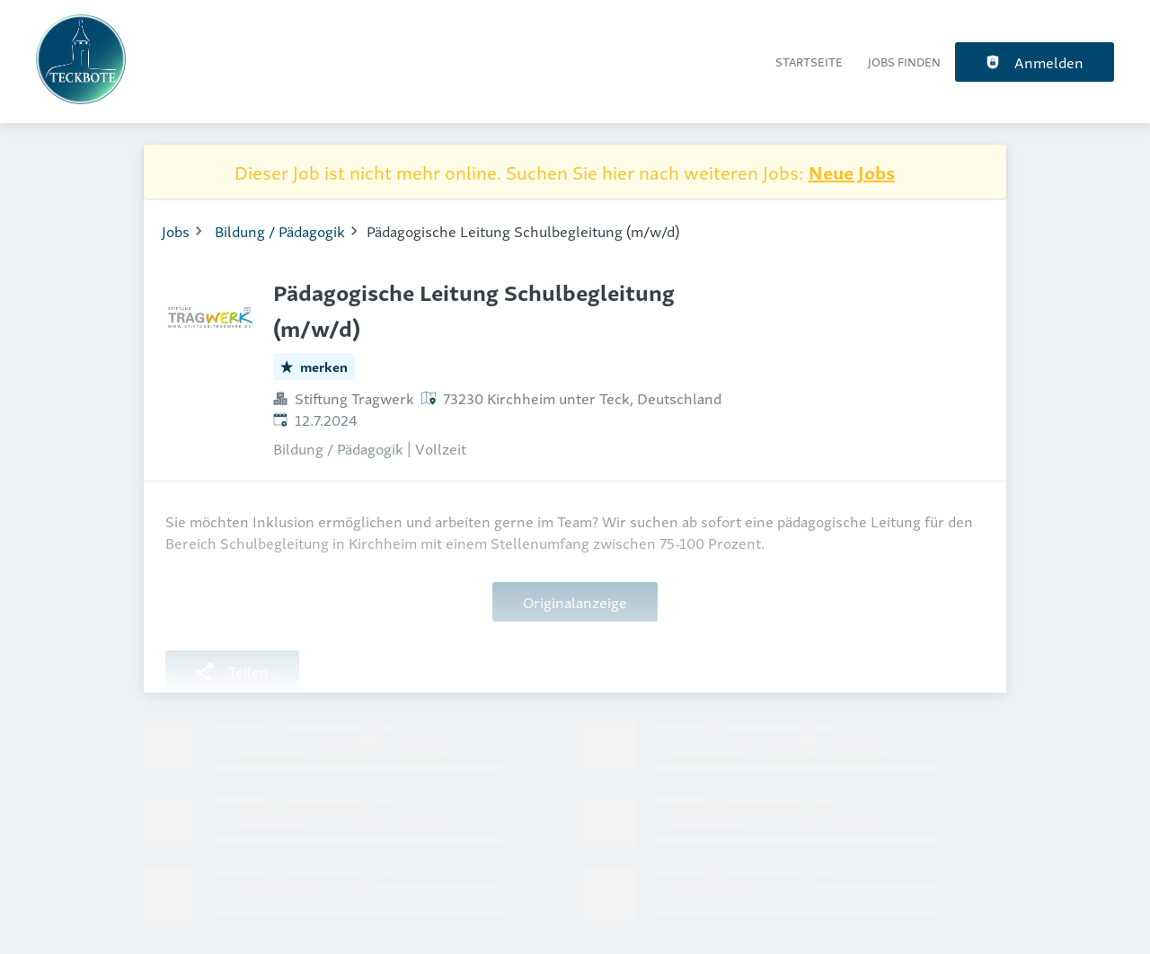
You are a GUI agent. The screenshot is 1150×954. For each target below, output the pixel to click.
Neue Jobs (852, 171)
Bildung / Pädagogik (280, 231)
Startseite (809, 61)
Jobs (176, 231)
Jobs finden (904, 61)
